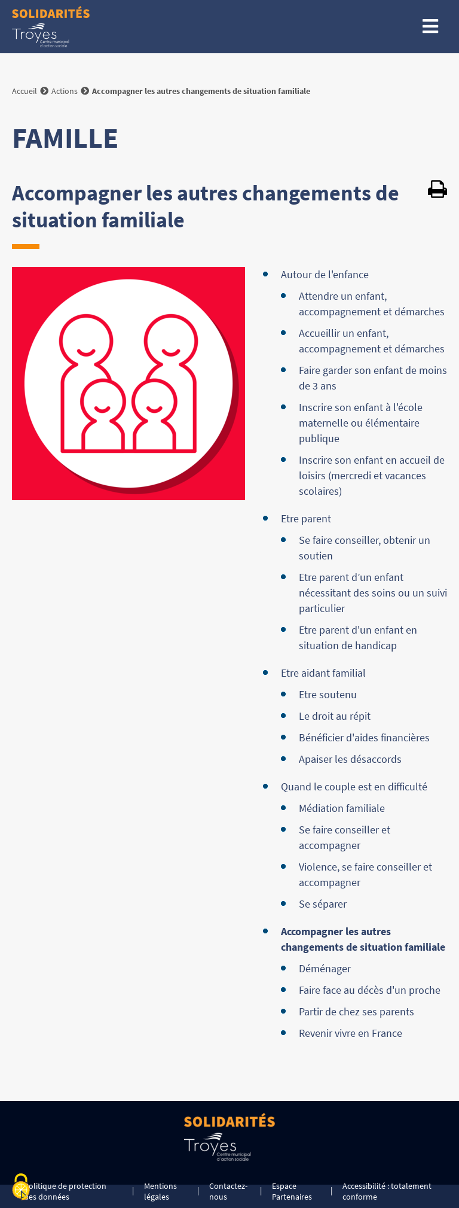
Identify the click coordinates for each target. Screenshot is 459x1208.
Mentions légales (160, 1191)
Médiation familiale (342, 808)
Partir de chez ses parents (356, 1011)
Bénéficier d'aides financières (364, 737)
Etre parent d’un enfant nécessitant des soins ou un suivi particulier (373, 592)
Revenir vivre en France (350, 1033)
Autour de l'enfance (325, 274)
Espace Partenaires (292, 1191)
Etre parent (306, 518)
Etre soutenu (328, 694)
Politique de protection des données (65, 1191)
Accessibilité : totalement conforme (387, 1191)
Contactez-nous (228, 1191)
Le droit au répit (335, 716)
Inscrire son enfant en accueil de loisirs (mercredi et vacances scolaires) (372, 475)
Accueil (24, 91)
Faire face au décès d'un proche (369, 990)
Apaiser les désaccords (350, 759)
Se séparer (323, 904)
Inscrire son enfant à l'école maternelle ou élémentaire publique (361, 422)
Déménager (325, 968)
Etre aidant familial (323, 673)
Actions (64, 91)
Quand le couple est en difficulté (354, 786)
